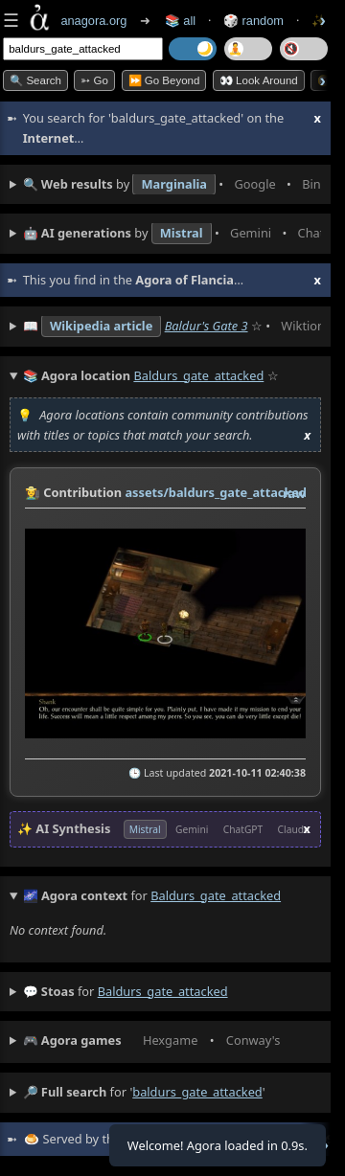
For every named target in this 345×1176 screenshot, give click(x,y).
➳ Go (94, 80)
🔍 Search (35, 80)
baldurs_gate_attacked (163, 991)
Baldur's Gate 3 (206, 325)
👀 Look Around (258, 80)
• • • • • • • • (172, 184)
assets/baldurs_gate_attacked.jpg (227, 492)
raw (294, 493)
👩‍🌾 (32, 492)
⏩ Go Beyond (164, 80)
